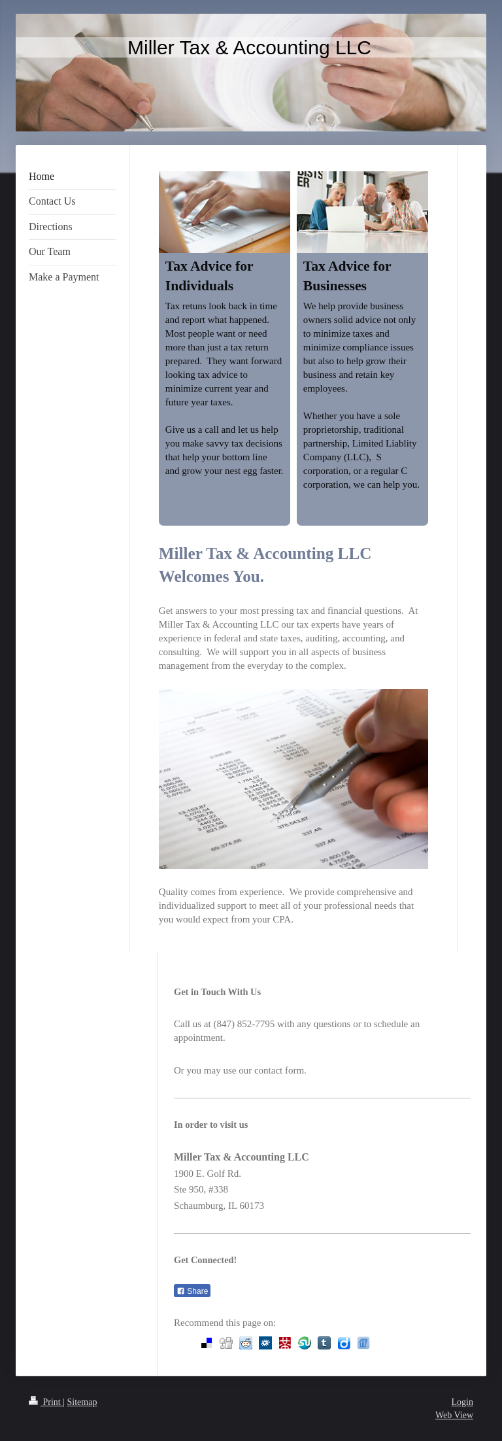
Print (46, 1402)
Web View (454, 1415)
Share (192, 1291)
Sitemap (82, 1402)
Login (462, 1402)
